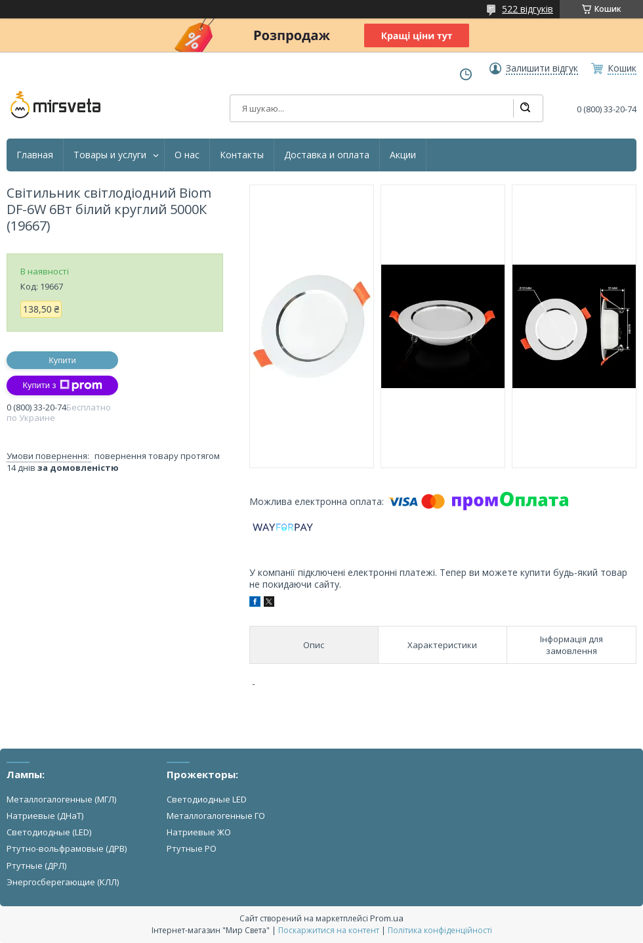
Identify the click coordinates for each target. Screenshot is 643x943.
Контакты (242, 155)
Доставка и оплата (326, 155)
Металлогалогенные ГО (216, 816)
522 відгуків (527, 9)
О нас (187, 155)
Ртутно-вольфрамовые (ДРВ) (67, 848)
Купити (62, 360)
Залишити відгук (542, 68)
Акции (403, 155)
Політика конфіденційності (440, 930)
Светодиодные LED (207, 799)
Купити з (62, 385)
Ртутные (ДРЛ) (36, 865)
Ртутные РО (192, 848)
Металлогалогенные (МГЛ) (61, 799)
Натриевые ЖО (199, 832)
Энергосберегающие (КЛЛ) (63, 882)
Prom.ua (387, 918)
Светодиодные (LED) (49, 832)
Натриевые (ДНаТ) (45, 816)
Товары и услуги (109, 155)
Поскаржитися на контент (328, 930)
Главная (34, 155)
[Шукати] (525, 108)
